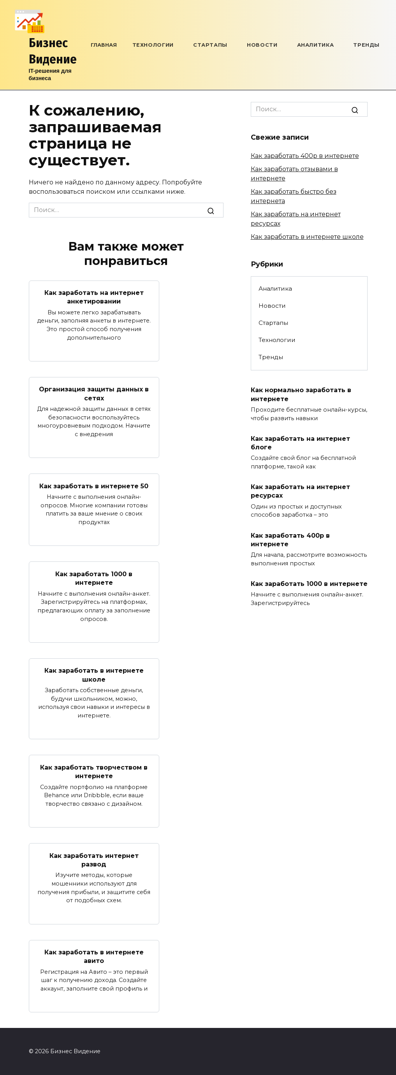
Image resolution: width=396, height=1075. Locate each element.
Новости (262, 45)
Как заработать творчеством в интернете (94, 771)
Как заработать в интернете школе (94, 675)
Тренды (366, 45)
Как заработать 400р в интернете (305, 156)
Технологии (153, 45)
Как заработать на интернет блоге (300, 443)
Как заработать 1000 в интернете (93, 578)
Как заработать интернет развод (94, 860)
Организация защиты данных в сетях (94, 394)
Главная (104, 45)
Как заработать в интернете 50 (93, 485)
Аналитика (315, 45)
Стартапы (210, 45)
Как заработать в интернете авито (94, 956)
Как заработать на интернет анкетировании (94, 297)
